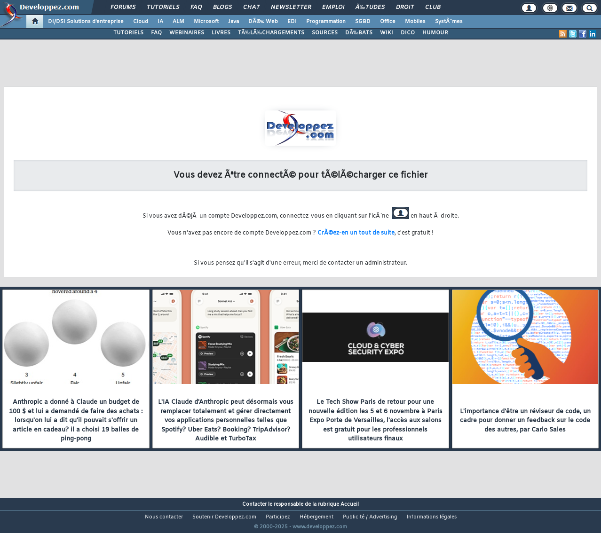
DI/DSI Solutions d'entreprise (86, 21)
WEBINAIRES (186, 33)
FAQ (196, 7)
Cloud (140, 21)
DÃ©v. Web (263, 21)
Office (387, 21)
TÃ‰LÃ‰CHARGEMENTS (271, 33)
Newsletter (291, 7)
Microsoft (206, 21)
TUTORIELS (128, 33)
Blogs (222, 7)
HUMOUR (435, 33)
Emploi (333, 7)
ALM (178, 21)
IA (160, 21)
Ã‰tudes (370, 7)
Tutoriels (163, 7)
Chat (251, 7)
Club (432, 7)
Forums (123, 7)
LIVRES (221, 33)
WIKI (386, 33)
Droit (405, 7)
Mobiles (415, 21)
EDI (292, 21)
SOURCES (325, 33)
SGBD (363, 21)
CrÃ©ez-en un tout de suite (356, 233)
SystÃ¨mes (449, 21)
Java (233, 21)
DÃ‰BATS (358, 33)
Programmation (326, 21)
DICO (408, 33)
